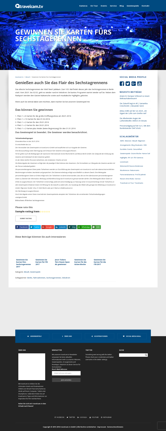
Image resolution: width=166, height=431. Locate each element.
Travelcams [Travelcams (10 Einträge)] (139, 183)
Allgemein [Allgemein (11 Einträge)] (141, 141)
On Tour (94, 6)
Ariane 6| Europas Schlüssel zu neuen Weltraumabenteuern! (135, 97)
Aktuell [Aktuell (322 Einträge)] (134, 141)
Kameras (83, 6)
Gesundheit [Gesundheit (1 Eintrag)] (137, 149)
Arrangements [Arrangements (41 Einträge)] (125, 145)
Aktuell (27, 77)
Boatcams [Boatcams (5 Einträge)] (139, 145)
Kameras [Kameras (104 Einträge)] (140, 158)
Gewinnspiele (133, 6)
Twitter (71, 417)
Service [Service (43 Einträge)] (137, 179)
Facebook (59, 417)
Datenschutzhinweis (115, 427)
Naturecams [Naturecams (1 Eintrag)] (134, 170)
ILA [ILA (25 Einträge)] (132, 158)
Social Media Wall (132, 336)
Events (104, 6)
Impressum (101, 427)
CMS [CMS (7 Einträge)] (145, 145)
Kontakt (145, 6)
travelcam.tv (19, 77)
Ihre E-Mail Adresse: (59, 369)
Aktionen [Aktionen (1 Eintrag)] (128, 141)
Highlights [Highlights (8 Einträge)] (123, 158)
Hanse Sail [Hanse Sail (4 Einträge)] (146, 153)
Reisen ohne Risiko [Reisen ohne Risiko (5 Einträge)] (127, 179)
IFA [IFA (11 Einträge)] (129, 158)
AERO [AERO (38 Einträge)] (122, 141)
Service (113, 6)
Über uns (67, 336)
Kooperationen (99, 336)
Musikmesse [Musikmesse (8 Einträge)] (124, 170)
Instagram (106, 417)
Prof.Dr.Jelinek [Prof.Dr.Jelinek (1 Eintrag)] (140, 174)
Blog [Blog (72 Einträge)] (133, 145)
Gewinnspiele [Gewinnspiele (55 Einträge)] (125, 153)
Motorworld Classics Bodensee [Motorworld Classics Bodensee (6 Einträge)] (131, 166)
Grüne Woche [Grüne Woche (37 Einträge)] (136, 153)
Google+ (82, 417)
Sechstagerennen (53, 277)
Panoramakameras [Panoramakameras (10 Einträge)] (127, 174)
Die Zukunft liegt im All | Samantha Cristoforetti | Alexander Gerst (134, 104)
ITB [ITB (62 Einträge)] (135, 158)
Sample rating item (27, 211)
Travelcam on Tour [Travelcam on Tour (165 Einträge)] (127, 183)
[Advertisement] (83, 306)
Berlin (29, 277)
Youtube (94, 417)
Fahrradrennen (39, 277)
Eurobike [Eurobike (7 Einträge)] (123, 149)
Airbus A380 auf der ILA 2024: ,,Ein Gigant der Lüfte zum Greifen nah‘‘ (133, 112)
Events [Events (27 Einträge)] (129, 149)
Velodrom (66, 277)
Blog (122, 6)
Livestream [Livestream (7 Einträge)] (124, 162)
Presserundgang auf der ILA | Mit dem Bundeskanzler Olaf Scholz (135, 127)
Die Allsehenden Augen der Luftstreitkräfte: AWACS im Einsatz (133, 119)
